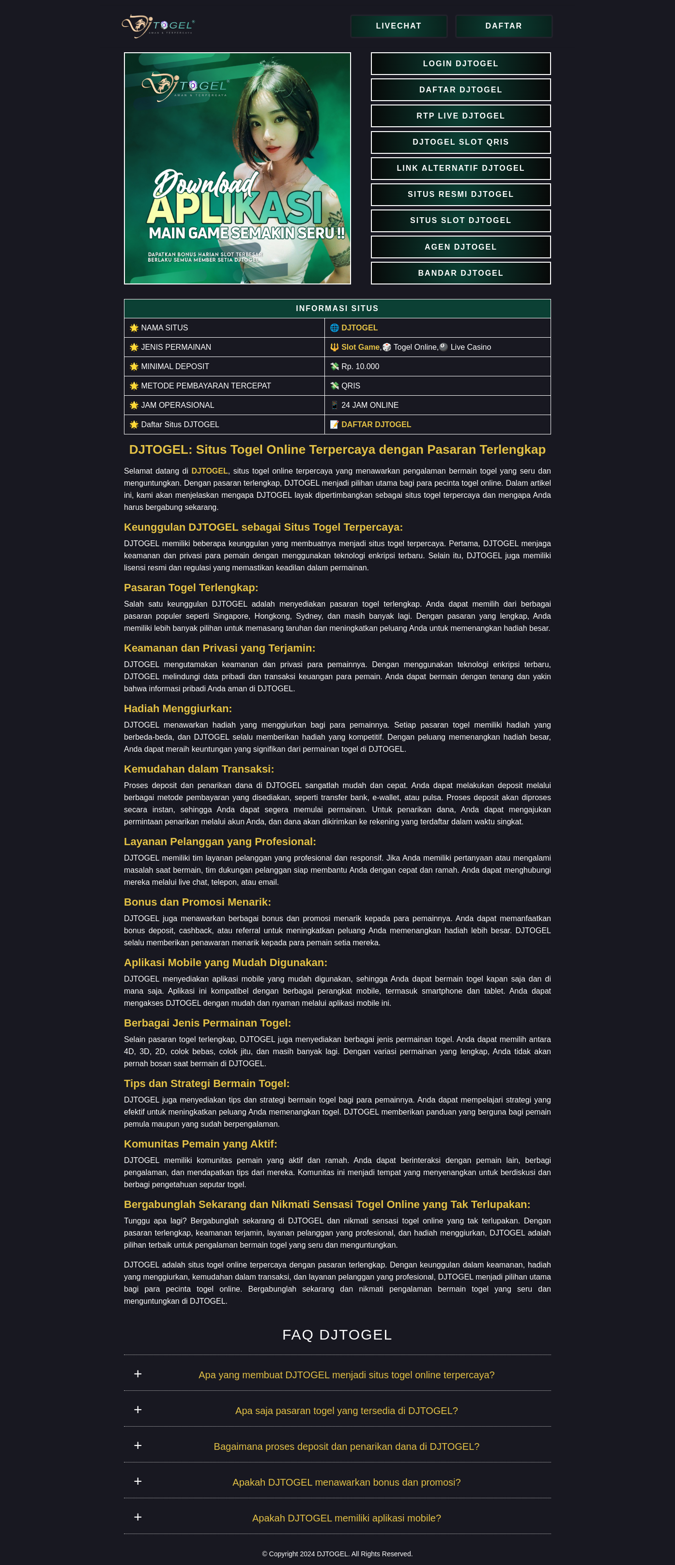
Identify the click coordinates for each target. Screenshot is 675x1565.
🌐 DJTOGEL (354, 328)
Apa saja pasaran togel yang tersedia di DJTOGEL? (346, 1410)
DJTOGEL (209, 471)
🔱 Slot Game (355, 347)
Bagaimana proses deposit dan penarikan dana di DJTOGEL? (347, 1446)
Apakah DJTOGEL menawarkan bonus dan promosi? (346, 1482)
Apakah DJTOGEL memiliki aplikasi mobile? (346, 1518)
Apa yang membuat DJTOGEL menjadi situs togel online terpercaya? (346, 1375)
